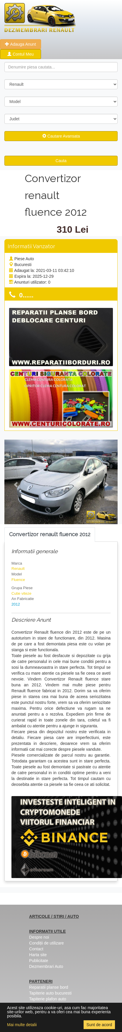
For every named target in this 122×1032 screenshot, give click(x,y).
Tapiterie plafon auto (47, 999)
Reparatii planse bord (48, 987)
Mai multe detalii (22, 1024)
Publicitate (38, 960)
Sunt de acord (99, 1024)
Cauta (60, 160)
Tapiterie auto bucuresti (50, 993)
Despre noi (39, 937)
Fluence (18, 579)
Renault (18, 568)
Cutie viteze (21, 593)
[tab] (49, 534)
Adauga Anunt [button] (20, 44)
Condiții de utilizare (46, 943)
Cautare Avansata (61, 136)
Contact (36, 949)
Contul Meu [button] (20, 54)
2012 (15, 604)
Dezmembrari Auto (46, 966)
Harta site (38, 954)
